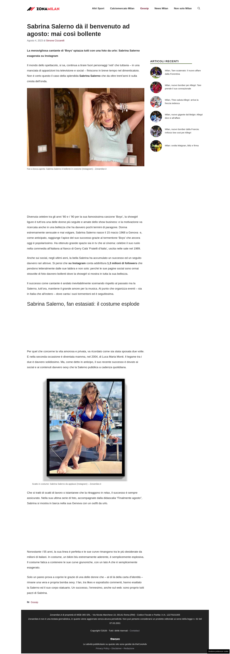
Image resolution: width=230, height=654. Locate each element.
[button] (199, 8)
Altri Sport (98, 8)
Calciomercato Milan (122, 8)
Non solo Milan (183, 8)
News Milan (161, 8)
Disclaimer (116, 648)
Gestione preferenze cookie (218, 651)
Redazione (129, 648)
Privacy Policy (102, 648)
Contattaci (135, 630)
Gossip (144, 8)
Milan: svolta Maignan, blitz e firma (182, 145)
